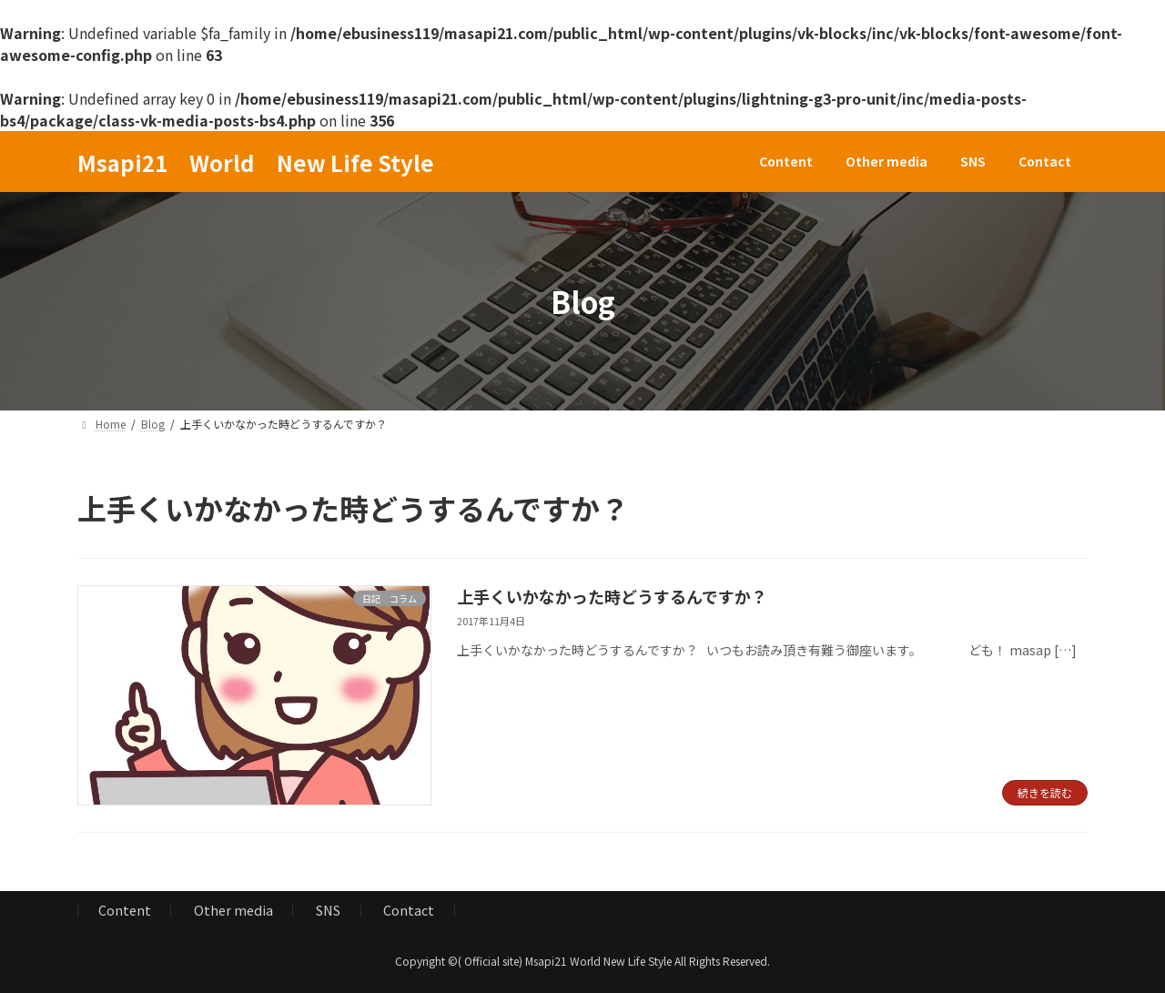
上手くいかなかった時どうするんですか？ (612, 596)
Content (124, 909)
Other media (233, 909)
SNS (328, 909)
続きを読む (1045, 792)
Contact (408, 909)
